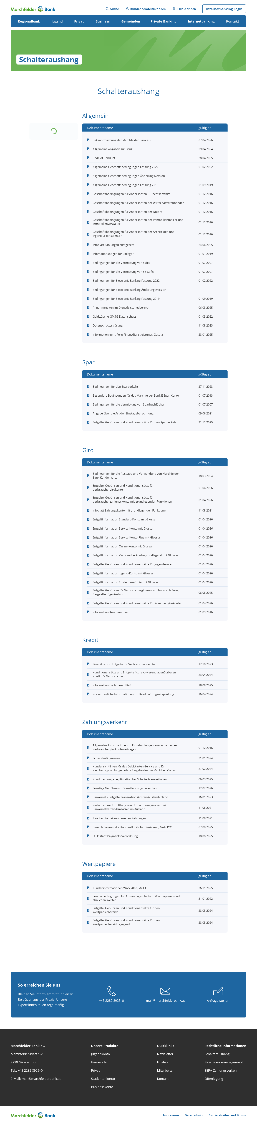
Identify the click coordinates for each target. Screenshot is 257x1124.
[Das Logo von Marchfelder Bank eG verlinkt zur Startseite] (36, 9)
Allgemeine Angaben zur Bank (112, 149)
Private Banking (163, 21)
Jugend (57, 21)
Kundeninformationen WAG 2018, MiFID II (120, 888)
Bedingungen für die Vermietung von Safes (121, 263)
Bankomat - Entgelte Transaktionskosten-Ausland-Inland (130, 797)
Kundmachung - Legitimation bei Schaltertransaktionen (130, 779)
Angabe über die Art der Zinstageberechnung (123, 413)
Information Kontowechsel (110, 612)
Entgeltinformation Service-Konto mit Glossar (123, 528)
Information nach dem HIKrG (112, 685)
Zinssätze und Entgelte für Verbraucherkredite (124, 664)
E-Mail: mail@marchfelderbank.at (36, 1078)
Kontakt (232, 21)
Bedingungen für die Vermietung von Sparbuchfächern (129, 404)
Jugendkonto (100, 1054)
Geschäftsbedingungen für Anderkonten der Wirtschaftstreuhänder (138, 203)
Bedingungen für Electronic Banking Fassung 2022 (126, 281)
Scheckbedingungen (106, 758)
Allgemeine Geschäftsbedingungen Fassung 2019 (125, 185)
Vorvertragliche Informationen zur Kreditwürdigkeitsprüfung (133, 694)
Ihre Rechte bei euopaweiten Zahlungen (119, 818)
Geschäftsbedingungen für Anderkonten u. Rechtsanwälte (131, 194)
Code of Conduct (104, 158)
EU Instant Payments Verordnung (115, 836)
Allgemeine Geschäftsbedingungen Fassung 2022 (125, 167)
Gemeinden (130, 21)
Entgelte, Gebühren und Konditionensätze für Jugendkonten (133, 564)
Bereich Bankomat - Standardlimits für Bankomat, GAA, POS (133, 827)
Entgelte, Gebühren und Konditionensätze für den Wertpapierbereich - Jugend (126, 922)
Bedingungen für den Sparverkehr (115, 387)
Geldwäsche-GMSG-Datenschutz (114, 316)
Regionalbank (29, 21)
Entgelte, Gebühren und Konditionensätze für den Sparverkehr (135, 422)
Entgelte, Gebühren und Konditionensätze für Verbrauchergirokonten (123, 487)
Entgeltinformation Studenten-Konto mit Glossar (125, 582)
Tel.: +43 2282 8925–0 (27, 1070)
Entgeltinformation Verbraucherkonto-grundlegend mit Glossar (135, 555)
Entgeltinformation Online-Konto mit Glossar (123, 546)
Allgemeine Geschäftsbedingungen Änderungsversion (129, 176)
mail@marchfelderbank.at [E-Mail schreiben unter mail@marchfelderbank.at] (165, 1000)
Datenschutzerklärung (108, 325)
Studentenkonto (103, 1078)
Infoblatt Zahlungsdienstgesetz (113, 245)
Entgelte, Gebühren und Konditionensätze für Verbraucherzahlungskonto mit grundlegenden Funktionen (132, 499)
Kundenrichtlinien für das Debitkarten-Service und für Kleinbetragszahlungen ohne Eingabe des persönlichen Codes (134, 768)
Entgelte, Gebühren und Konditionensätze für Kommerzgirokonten (137, 603)
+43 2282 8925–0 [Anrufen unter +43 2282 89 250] (111, 1000)
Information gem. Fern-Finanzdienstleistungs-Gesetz (128, 335)
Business (102, 21)
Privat (79, 21)
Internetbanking (201, 21)
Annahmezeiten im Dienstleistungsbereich (121, 308)
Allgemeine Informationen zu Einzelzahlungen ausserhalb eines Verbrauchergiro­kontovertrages (135, 747)
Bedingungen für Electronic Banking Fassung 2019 (126, 299)
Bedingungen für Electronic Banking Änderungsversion (129, 290)
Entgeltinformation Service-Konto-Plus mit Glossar (126, 537)
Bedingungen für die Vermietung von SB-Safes (123, 272)
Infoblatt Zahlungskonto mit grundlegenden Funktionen (130, 510)
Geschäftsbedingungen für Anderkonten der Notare (127, 212)
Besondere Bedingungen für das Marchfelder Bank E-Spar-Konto (136, 395)
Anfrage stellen (218, 1000)
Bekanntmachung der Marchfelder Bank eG (122, 140)
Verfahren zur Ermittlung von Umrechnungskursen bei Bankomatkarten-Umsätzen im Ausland (129, 807)
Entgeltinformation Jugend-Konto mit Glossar (123, 573)
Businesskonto (102, 1087)
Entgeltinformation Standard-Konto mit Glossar (125, 519)
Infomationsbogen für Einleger (113, 254)
